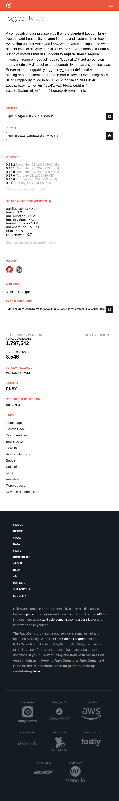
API (15, 576)
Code (17, 537)
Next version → (99, 335)
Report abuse (15, 485)
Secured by (77, 762)
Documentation (17, 435)
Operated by (29, 704)
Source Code (15, 429)
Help (16, 570)
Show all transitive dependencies (29, 242)
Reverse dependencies (22, 492)
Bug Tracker (15, 441)
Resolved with (29, 732)
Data (16, 544)
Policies (19, 583)
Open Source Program (69, 639)
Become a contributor (80, 619)
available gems (52, 619)
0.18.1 (10, 168)
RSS (9, 473)
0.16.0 (10, 179)
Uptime (18, 531)
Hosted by (93, 702)
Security (19, 596)
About (17, 563)
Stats (17, 550)
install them (75, 614)
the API (97, 614)
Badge (10, 460)
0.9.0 (9, 183)
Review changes (18, 454)
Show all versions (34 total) (25, 189)
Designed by (60, 702)
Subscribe (13, 466)
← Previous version (24, 335)
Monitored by (60, 732)
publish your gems (39, 614)
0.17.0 (10, 175)
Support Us (21, 589)
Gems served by (91, 732)
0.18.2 (10, 164)
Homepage (14, 423)
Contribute (21, 557)
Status (18, 524)
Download (13, 448)
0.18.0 (10, 172)
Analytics (12, 479)
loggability (20, 18)
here (36, 671)
